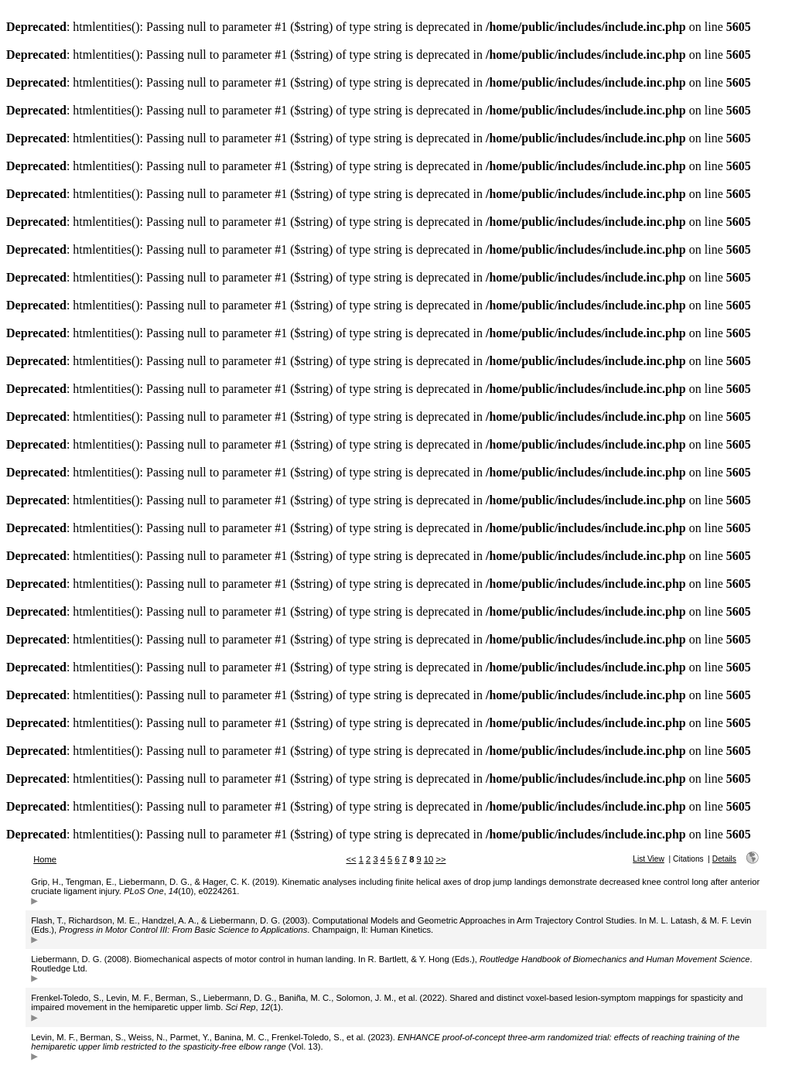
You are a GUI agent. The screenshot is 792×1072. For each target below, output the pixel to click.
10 (428, 859)
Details (724, 859)
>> (440, 859)
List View (648, 859)
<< (351, 859)
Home (44, 859)
